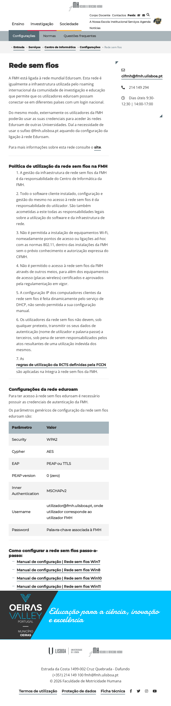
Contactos (119, 15)
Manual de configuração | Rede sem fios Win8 (58, 570)
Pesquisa (148, 14)
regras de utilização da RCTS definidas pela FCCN (61, 365)
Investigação (42, 24)
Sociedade (69, 24)
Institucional (119, 21)
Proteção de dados (79, 691)
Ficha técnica (113, 691)
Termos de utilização (38, 691)
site (97, 147)
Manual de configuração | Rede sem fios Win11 (59, 586)
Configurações (24, 36)
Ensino (18, 24)
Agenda (145, 21)
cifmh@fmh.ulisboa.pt (142, 76)
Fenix (131, 15)
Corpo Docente (100, 15)
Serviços (133, 21)
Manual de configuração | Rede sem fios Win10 (59, 578)
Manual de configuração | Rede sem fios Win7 (58, 562)
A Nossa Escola (100, 21)
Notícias (95, 28)
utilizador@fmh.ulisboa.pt (69, 506)
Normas (49, 36)
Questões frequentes (80, 36)
